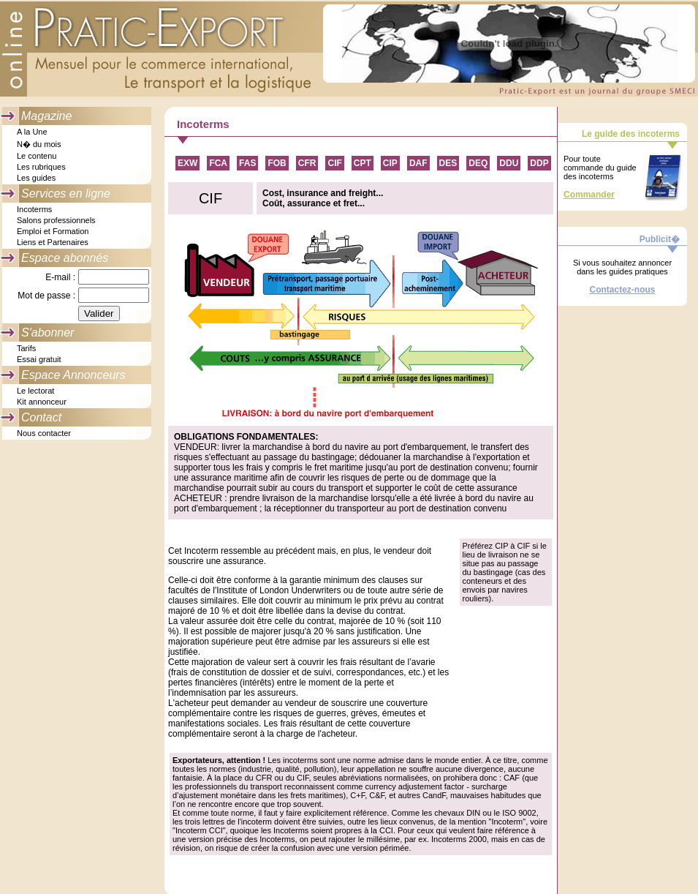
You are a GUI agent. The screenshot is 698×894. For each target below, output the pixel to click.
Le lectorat (35, 390)
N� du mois (39, 144)
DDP (539, 163)
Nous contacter (44, 433)
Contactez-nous (623, 290)
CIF (334, 163)
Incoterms (34, 209)
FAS (247, 163)
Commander (589, 194)
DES (448, 163)
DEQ (478, 163)
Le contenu (36, 155)
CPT (362, 163)
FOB (277, 163)
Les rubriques (41, 166)
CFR (307, 163)
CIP (390, 163)
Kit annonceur (42, 401)
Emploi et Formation (52, 231)
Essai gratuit (39, 359)
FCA (218, 163)
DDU (508, 163)
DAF (418, 163)
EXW (187, 163)
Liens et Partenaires (52, 242)
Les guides (36, 177)
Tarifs (26, 348)
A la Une (32, 131)
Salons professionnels (56, 220)
